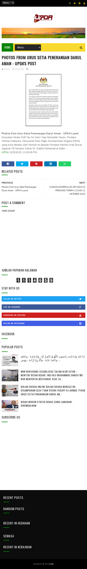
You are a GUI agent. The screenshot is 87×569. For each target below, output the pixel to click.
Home (7, 47)
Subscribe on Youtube (44, 315)
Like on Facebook (44, 307)
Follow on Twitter (44, 299)
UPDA (5, 152)
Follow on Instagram (44, 323)
